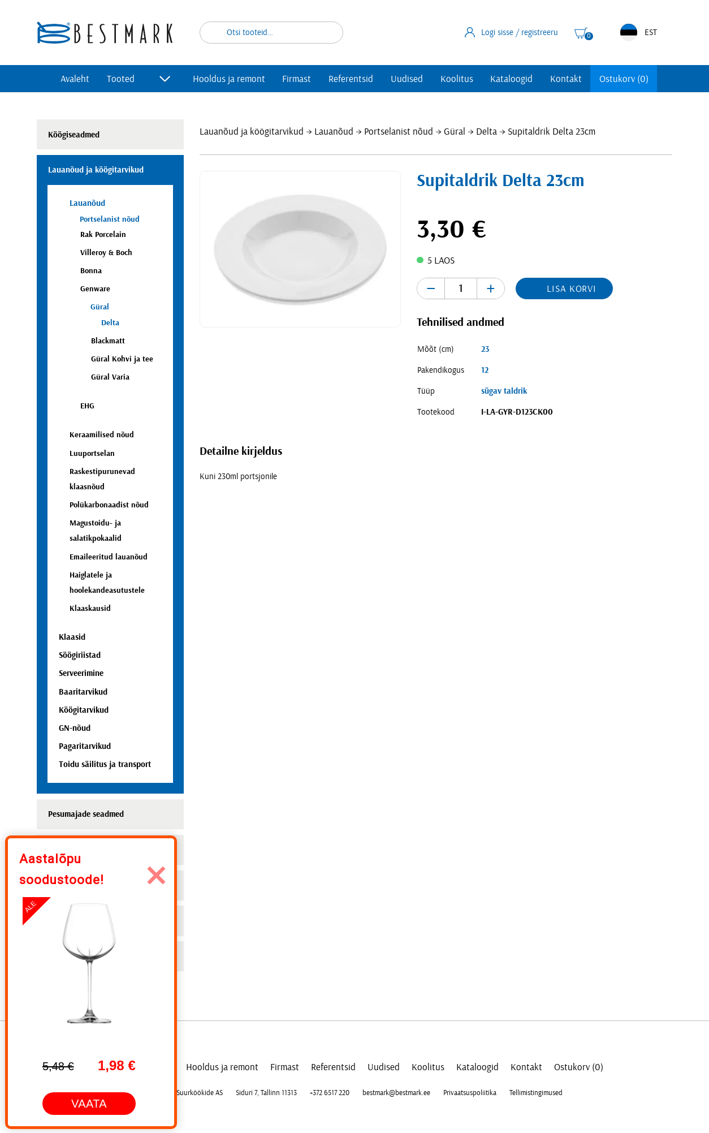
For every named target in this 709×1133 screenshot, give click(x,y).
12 (484, 370)
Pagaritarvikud (85, 746)
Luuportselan (92, 453)
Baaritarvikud (83, 692)
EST (638, 32)
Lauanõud (333, 131)
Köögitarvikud (84, 710)
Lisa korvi (571, 289)
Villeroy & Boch (106, 252)
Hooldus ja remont (229, 79)
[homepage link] (104, 32)
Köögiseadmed (74, 135)
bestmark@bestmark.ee (396, 1093)
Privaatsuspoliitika (469, 1093)
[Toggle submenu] (165, 78)
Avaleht (74, 79)
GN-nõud (74, 728)
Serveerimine (81, 673)
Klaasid (72, 637)
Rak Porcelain (103, 234)
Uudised (407, 79)
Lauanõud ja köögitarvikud (252, 131)
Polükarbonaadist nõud (109, 505)
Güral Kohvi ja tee (122, 359)
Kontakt (566, 79)
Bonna (91, 270)
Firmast (296, 79)
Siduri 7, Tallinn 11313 (266, 1093)
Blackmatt (108, 341)
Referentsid (350, 79)
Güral (454, 131)
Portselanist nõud (398, 131)
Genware (95, 289)
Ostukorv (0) (624, 79)
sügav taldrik (504, 391)
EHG (87, 406)
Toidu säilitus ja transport (105, 764)
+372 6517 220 (329, 1093)
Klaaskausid (90, 608)
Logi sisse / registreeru (512, 32)
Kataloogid (511, 79)
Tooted (121, 79)
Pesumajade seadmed (86, 814)
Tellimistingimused (536, 1093)
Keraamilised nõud (102, 434)
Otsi (327, 32)
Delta (486, 131)
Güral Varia (110, 377)
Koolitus (456, 79)
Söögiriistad (80, 655)
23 (485, 349)
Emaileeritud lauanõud (109, 557)
